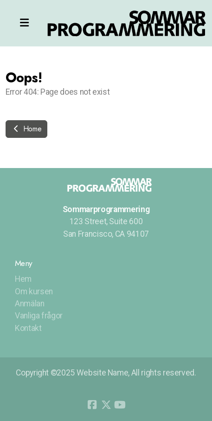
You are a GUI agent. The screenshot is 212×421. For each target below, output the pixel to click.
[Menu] (24, 23)
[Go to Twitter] (106, 405)
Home (26, 128)
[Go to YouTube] (120, 405)
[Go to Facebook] (92, 405)
